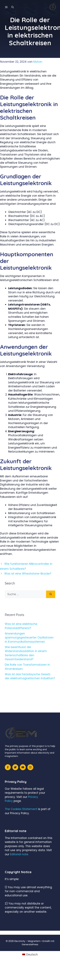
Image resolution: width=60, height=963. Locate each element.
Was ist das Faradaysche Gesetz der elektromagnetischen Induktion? (30, 676)
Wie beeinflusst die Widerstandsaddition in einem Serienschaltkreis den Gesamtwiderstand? (26, 653)
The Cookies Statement (21, 809)
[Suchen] (50, 594)
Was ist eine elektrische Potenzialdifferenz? (21, 626)
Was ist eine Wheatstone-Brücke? (27, 573)
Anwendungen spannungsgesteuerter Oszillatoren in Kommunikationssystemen (29, 638)
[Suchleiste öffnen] (12, 7)
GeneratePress (30, 944)
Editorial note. (19, 854)
